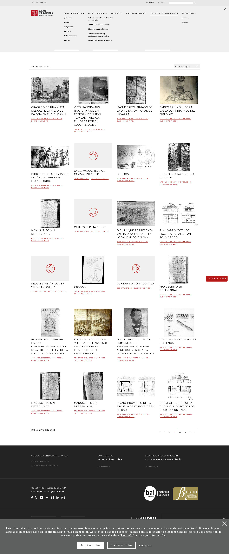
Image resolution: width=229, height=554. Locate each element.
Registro (149, 2)
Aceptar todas (90, 545)
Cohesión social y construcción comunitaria (100, 19)
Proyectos (116, 13)
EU (33, 2)
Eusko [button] (74, 13)
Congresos (68, 27)
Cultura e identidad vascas (99, 25)
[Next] (195, 431)
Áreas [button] (97, 13)
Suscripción (151, 466)
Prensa (67, 40)
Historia (67, 22)
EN (45, 2)
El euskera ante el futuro (98, 29)
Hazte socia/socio (217, 279)
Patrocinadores (70, 36)
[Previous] (160, 431)
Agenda (185, 22)
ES (37, 2)
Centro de (164, 13)
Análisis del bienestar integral (100, 40)
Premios (67, 31)
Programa (136, 13)
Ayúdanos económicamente (44, 465)
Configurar (145, 545)
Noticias (185, 18)
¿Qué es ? (68, 18)
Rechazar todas (121, 545)
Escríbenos (104, 466)
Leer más (127, 535)
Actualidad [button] (189, 13)
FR (41, 2)
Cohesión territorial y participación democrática (98, 35)
